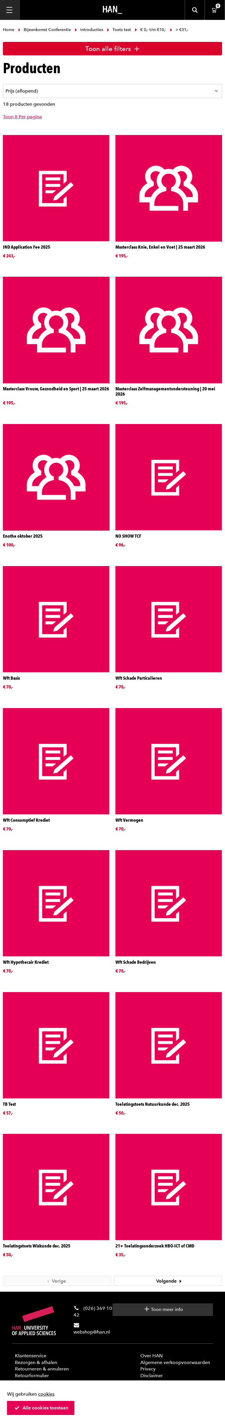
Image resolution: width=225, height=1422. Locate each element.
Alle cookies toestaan (41, 1408)
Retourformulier (32, 1375)
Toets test (119, 29)
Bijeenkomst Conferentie (44, 29)
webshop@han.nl (92, 1332)
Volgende (169, 1281)
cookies (46, 1394)
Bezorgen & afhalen (36, 1362)
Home (9, 29)
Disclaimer (151, 1375)
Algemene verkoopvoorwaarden (175, 1362)
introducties (89, 29)
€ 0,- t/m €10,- (150, 29)
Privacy (148, 1369)
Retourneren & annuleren (42, 1369)
